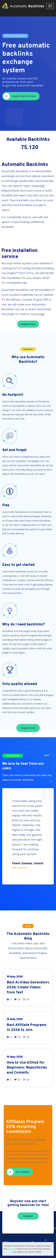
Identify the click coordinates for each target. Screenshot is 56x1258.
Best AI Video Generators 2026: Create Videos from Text (28, 987)
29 (17, 999)
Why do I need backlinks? (23, 624)
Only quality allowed (19, 684)
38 (26, 999)
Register (28, 1216)
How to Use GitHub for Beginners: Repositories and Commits (27, 1067)
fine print (11, 1249)
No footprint (12, 395)
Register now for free (19, 96)
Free (5, 505)
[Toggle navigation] (50, 6)
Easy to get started (18, 565)
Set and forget (14, 450)
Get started (18, 1172)
